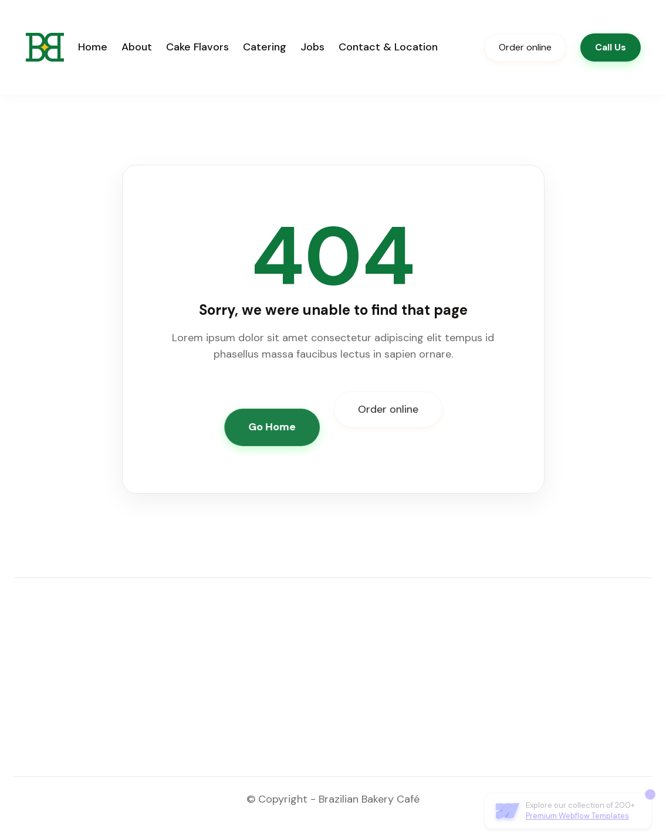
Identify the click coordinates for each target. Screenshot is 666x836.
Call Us (610, 47)
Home (92, 47)
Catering (264, 47)
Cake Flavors (197, 47)
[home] (45, 47)
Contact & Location (388, 47)
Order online (525, 47)
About (136, 47)
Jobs (312, 47)
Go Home (272, 427)
